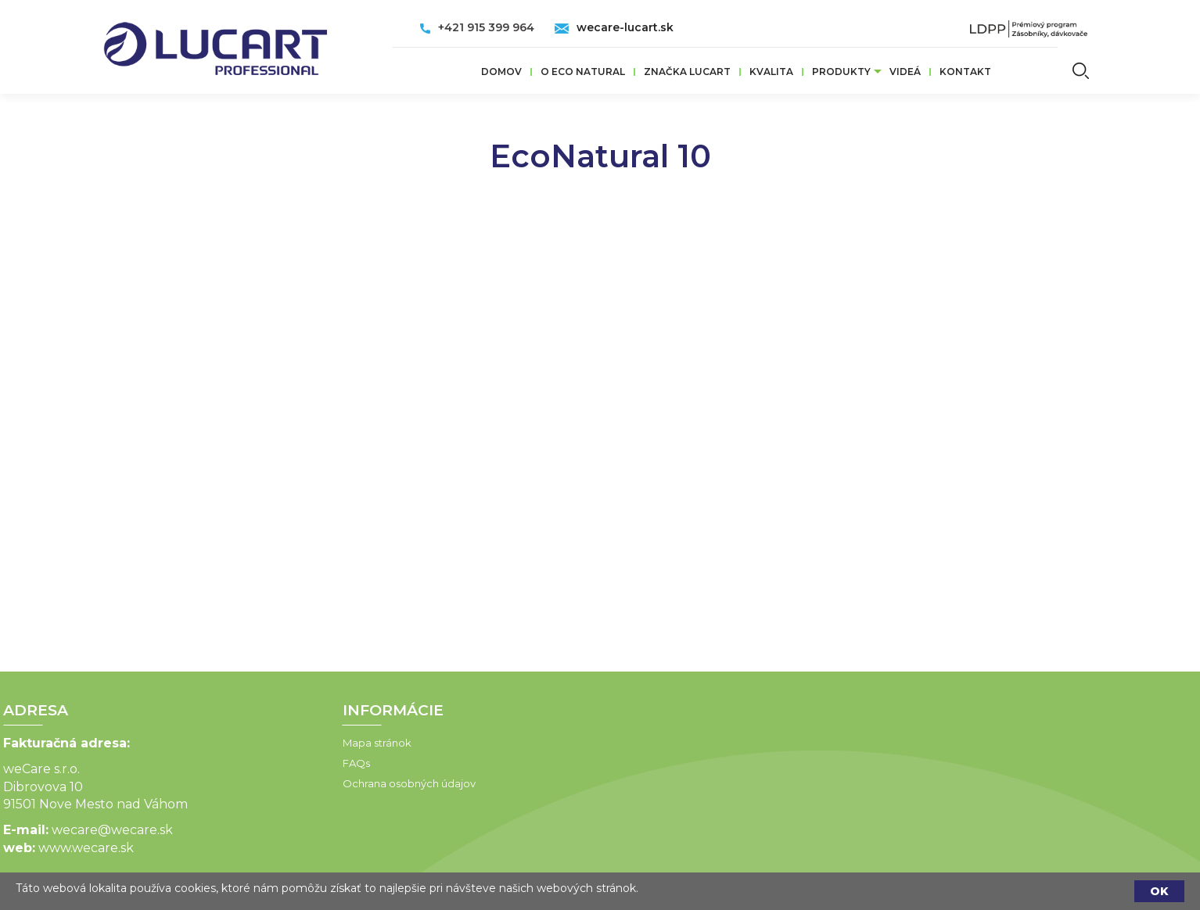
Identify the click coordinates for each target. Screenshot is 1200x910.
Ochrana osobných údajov (365, 783)
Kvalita (771, 71)
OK (1159, 891)
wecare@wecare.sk (68, 829)
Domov (501, 71)
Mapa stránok (333, 742)
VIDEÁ (905, 71)
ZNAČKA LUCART (687, 71)
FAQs (312, 763)
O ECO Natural (583, 71)
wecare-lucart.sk (625, 27)
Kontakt (965, 71)
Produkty (841, 71)
